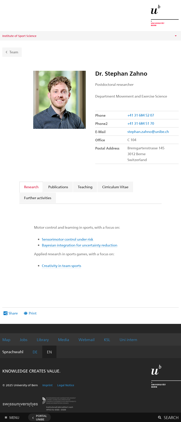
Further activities (37, 197)
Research (31, 186)
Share (13, 313)
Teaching (85, 186)
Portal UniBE (41, 417)
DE (35, 351)
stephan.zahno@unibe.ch (148, 131)
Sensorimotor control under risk (67, 239)
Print (33, 313)
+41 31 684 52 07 (140, 115)
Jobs (23, 339)
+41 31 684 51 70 (140, 123)
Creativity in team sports (61, 265)
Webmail (87, 339)
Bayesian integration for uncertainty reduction (79, 245)
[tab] (31, 187)
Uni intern (128, 339)
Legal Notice (65, 385)
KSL (107, 339)
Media (63, 339)
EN (49, 351)
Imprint (47, 385)
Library (43, 339)
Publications (58, 186)
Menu (14, 416)
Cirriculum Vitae (115, 186)
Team (13, 51)
